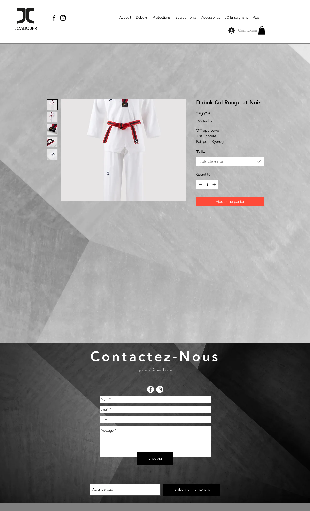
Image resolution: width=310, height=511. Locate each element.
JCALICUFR (26, 28)
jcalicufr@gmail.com (155, 370)
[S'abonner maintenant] (191, 490)
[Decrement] (200, 184)
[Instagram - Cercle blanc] (159, 389)
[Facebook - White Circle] (150, 389)
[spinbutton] (207, 184)
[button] (261, 30)
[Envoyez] (155, 458)
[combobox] (230, 161)
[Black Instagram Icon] (63, 18)
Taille (201, 152)
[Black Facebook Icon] (54, 18)
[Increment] (214, 184)
